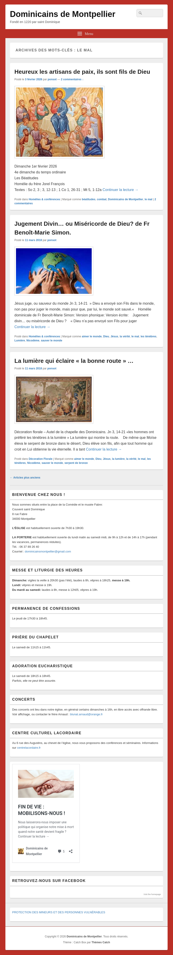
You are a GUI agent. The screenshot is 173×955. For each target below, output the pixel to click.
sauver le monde (51, 340)
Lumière (19, 340)
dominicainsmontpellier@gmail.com (48, 551)
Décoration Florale (40, 458)
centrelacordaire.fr (29, 747)
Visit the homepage (152, 894)
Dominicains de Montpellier (62, 14)
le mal (148, 199)
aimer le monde (92, 336)
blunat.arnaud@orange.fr (86, 714)
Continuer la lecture (120, 190)
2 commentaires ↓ (72, 79)
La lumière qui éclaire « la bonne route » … (74, 360)
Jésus (114, 336)
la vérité (125, 336)
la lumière (118, 458)
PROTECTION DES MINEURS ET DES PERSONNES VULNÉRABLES (58, 912)
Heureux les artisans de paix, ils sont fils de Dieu (82, 71)
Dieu (106, 336)
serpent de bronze (76, 463)
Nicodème (32, 340)
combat (102, 199)
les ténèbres (148, 336)
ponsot (52, 79)
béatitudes (88, 199)
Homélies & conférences (44, 199)
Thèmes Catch (100, 942)
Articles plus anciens (25, 477)
